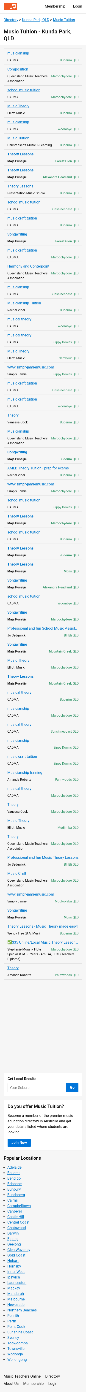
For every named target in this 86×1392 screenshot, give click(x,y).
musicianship (18, 53)
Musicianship (18, 431)
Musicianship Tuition (24, 303)
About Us (11, 1383)
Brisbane (14, 1184)
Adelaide (14, 1167)
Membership (55, 6)
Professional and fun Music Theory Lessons (43, 857)
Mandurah (15, 1294)
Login (77, 6)
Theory (13, 415)
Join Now (19, 1142)
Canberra (14, 1211)
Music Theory (18, 106)
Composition (17, 69)
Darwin (13, 1233)
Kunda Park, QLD (35, 20)
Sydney (13, 1337)
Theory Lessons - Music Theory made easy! (42, 926)
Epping (13, 1239)
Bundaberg (16, 1195)
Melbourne (16, 1299)
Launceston (16, 1283)
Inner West (16, 1272)
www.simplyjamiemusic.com (30, 367)
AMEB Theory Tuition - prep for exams (38, 468)
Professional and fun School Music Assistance (43, 628)
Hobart (13, 1261)
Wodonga (15, 1354)
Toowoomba (17, 1343)
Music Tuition (64, 20)
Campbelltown (19, 1206)
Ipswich (13, 1277)
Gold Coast (16, 1255)
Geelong (14, 1244)
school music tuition (23, 90)
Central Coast (18, 1222)
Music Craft (16, 873)
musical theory (19, 319)
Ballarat (13, 1173)
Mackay (13, 1288)
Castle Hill (15, 1217)
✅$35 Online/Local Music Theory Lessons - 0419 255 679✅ (43, 942)
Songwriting (17, 234)
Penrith (13, 1315)
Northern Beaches (22, 1310)
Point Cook (16, 1326)
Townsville (16, 1348)
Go (72, 1087)
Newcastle (16, 1305)
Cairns (12, 1200)
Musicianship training (24, 772)
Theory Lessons (20, 154)
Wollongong (17, 1359)
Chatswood (16, 1228)
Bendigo (14, 1178)
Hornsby (14, 1266)
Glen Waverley (18, 1250)
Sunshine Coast (20, 1332)
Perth (11, 1321)
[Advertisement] (43, 1026)
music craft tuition (22, 218)
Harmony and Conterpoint (28, 266)
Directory (11, 20)
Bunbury (14, 1189)
